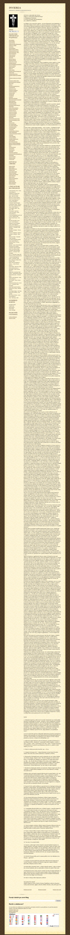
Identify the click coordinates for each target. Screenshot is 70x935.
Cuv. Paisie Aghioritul (13, 125)
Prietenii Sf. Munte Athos (14, 80)
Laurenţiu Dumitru (12, 103)
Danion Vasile (11, 122)
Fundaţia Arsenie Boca (13, 109)
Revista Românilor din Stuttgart (15, 64)
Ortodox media (12, 92)
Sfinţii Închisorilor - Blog (14, 52)
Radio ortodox (12, 69)
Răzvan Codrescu (12, 59)
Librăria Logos (12, 170)
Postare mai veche (57, 889)
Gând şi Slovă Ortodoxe (13, 107)
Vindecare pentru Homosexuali (15, 44)
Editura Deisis (12, 177)
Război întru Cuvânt (13, 61)
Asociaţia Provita (12, 147)
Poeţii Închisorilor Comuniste (14, 82)
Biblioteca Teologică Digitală (14, 144)
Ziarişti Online (12, 41)
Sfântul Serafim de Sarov (14, 50)
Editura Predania (12, 183)
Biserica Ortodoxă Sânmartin (14, 143)
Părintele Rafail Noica (13, 73)
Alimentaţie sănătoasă (13, 152)
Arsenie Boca (11, 148)
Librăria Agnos (12, 179)
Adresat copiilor (12, 158)
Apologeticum (12, 149)
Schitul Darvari (12, 56)
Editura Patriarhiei (12, 182)
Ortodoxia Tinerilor (13, 91)
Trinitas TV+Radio (12, 45)
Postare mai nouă (28, 889)
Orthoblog (11, 97)
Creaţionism (11, 129)
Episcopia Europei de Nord (14, 118)
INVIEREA (15, 7)
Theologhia (11, 46)
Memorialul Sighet (12, 102)
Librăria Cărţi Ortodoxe (13, 174)
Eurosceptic (11, 117)
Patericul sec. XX (12, 88)
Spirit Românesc (12, 48)
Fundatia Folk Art (12, 110)
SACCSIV (11, 57)
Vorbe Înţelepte (12, 42)
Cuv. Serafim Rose (12, 124)
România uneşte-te (12, 63)
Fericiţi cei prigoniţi (13, 111)
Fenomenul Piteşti (12, 114)
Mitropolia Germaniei (13, 98)
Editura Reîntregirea (13, 168)
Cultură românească (13, 316)
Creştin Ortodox (12, 128)
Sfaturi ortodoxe (12, 54)
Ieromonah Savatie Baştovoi (14, 105)
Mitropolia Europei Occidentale (15, 99)
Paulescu (10, 84)
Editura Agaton (12, 166)
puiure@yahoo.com (13, 911)
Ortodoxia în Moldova (13, 90)
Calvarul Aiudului (12, 137)
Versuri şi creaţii (12, 318)
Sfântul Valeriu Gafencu (13, 49)
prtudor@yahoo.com (13, 909)
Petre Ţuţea (11, 83)
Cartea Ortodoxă (12, 136)
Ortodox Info (11, 94)
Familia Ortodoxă (12, 116)
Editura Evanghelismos (13, 178)
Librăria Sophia (12, 181)
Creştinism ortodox (12, 126)
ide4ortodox (11, 106)
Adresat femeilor (12, 156)
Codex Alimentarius (13, 132)
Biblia (10, 145)
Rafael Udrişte (12, 67)
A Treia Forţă (11, 159)
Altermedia (11, 151)
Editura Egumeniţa (12, 172)
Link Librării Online (13, 171)
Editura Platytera (12, 175)
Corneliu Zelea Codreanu (14, 130)
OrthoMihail (11, 95)
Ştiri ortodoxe (11, 40)
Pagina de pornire (42, 889)
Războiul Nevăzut (12, 60)
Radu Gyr (11, 68)
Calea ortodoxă (12, 140)
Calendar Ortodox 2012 (13, 139)
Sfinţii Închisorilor (12, 53)
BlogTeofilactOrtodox (13, 141)
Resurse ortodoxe (12, 65)
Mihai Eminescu (12, 101)
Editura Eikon (11, 167)
